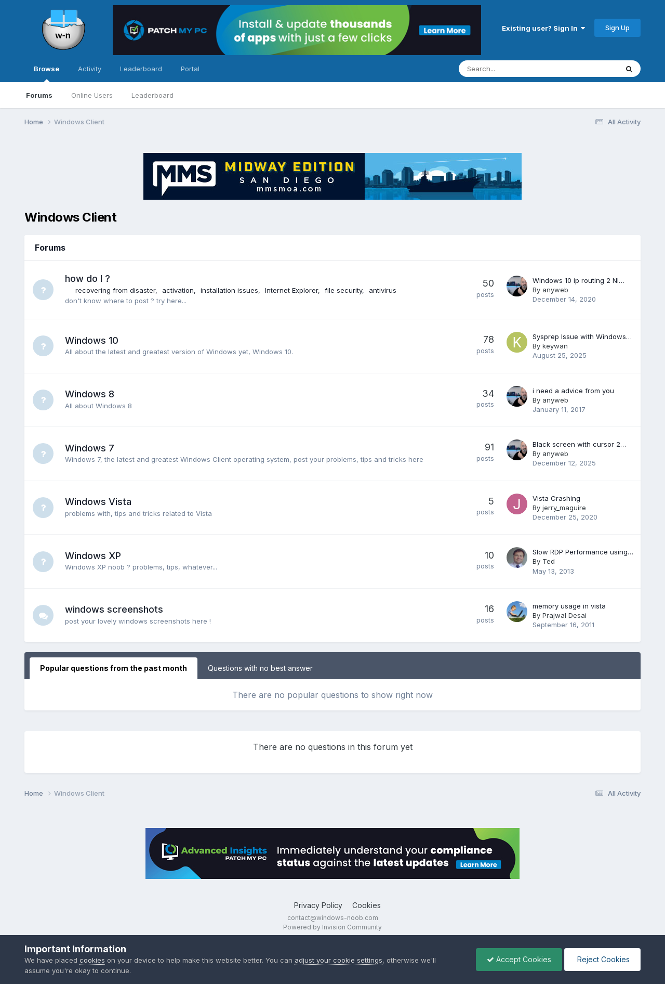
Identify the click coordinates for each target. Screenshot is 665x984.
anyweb (555, 290)
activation (178, 290)
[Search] (511, 68)
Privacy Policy (318, 905)
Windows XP (93, 555)
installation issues (229, 290)
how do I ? (87, 278)
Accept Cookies (519, 959)
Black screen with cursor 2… (579, 444)
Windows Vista (98, 501)
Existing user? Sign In (543, 28)
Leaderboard (152, 95)
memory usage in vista (569, 606)
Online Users (92, 95)
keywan (555, 346)
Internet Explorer (291, 290)
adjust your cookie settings (338, 960)
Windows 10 (91, 340)
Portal (190, 68)
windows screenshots (114, 609)
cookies (92, 960)
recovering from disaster (115, 290)
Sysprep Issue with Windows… (582, 336)
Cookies (366, 905)
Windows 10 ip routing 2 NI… (578, 280)
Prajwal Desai (564, 615)
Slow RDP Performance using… (583, 552)
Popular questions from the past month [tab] (113, 668)
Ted (548, 561)
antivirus (382, 290)
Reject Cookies (602, 959)
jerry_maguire (564, 507)
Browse (46, 73)
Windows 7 (89, 448)
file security (343, 290)
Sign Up (617, 27)
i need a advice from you (573, 390)
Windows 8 (89, 394)
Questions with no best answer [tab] (260, 668)
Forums (39, 95)
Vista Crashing (556, 498)
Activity (89, 68)
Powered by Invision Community (332, 927)
